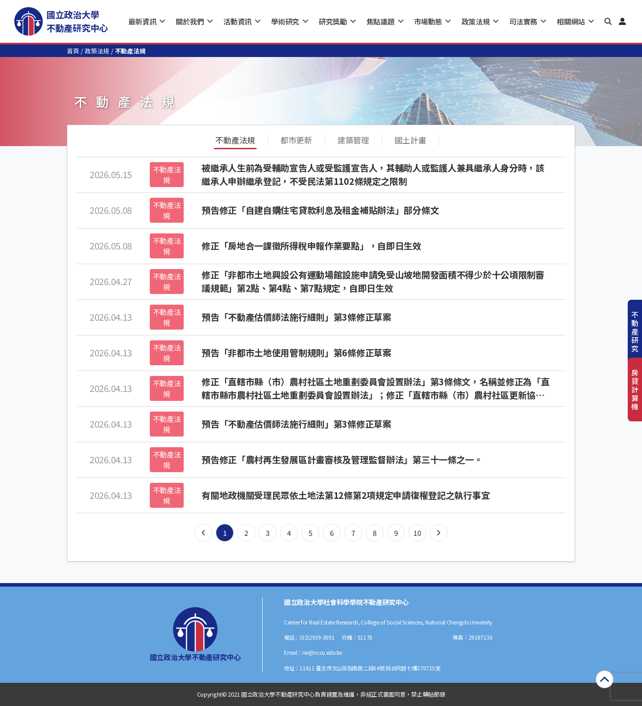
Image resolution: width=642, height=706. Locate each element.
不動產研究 (634, 331)
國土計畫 (410, 140)
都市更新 (296, 140)
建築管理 (353, 140)
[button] (608, 21)
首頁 (73, 50)
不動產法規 (235, 140)
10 (417, 532)
